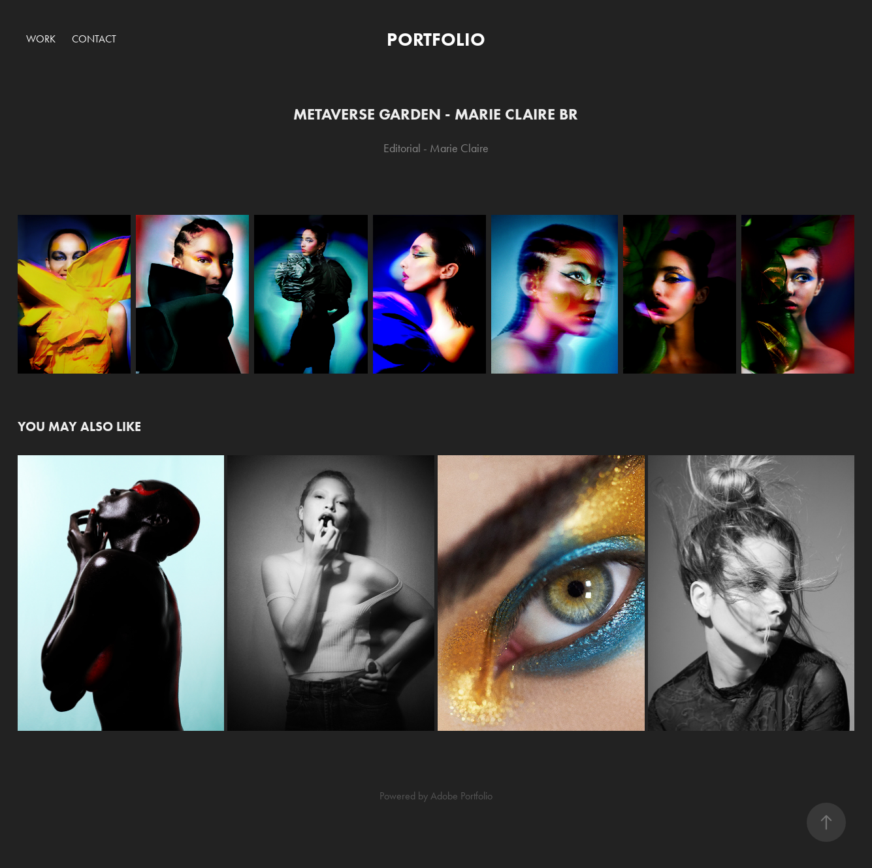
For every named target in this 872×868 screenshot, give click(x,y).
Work (41, 39)
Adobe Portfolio (461, 796)
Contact (94, 39)
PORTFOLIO (436, 39)
